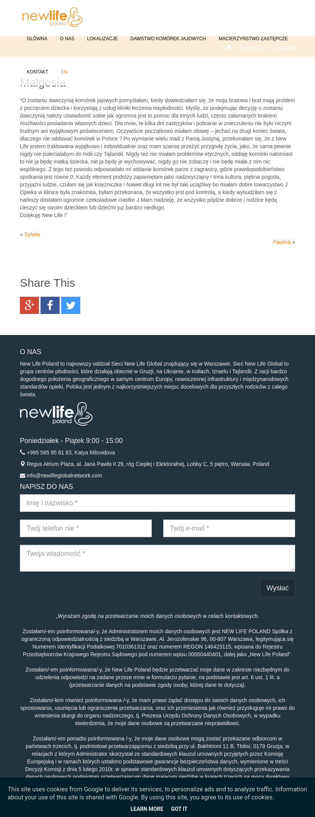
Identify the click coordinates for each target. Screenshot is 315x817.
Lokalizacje (101, 33)
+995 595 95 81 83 (49, 452)
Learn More (146, 809)
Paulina (282, 242)
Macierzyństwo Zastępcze (253, 33)
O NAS (67, 33)
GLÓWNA (36, 33)
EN (63, 67)
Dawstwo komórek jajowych (167, 33)
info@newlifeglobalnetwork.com (64, 475)
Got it (179, 809)
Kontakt (37, 67)
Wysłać (277, 588)
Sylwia (32, 234)
